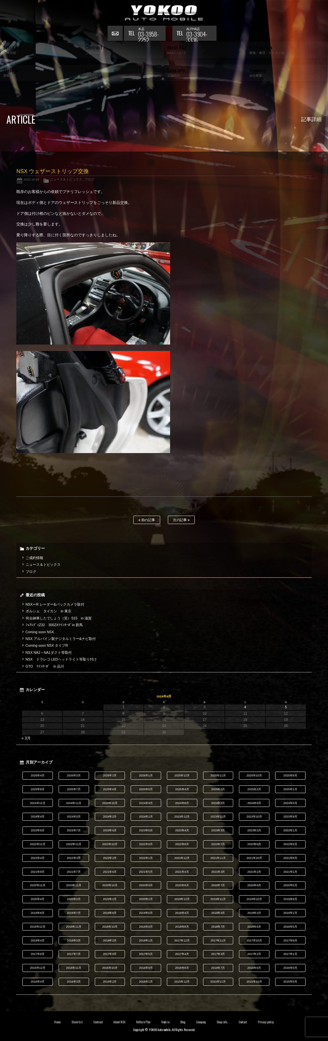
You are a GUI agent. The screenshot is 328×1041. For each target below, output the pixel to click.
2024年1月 (146, 816)
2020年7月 (218, 885)
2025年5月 (146, 789)
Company (201, 1022)
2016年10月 (110, 967)
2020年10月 (110, 885)
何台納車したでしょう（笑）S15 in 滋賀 (59, 618)
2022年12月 (37, 844)
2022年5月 (290, 844)
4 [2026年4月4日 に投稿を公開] (245, 707)
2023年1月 (290, 830)
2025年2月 (254, 789)
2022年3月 (74, 858)
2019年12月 (182, 899)
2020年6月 (254, 885)
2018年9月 (146, 926)
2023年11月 (218, 816)
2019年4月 (182, 912)
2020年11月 (73, 885)
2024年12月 (37, 803)
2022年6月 (254, 844)
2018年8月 (182, 926)
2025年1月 (290, 789)
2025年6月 (110, 789)
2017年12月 (182, 940)
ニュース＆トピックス (66, 179)
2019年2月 (254, 912)
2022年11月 (73, 844)
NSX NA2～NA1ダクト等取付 (49, 652)
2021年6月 (110, 871)
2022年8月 (182, 844)
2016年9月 (146, 967)
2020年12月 (37, 885)
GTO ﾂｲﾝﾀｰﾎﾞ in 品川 (45, 666)
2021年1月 (290, 871)
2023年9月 (290, 816)
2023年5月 (146, 830)
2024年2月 (110, 816)
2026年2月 (110, 775)
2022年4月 (38, 858)
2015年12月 (182, 981)
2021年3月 (218, 871)
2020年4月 (38, 899)
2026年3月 (74, 775)
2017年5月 (146, 954)
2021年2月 (254, 871)
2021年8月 (38, 871)
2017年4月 (182, 954)
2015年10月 (254, 981)
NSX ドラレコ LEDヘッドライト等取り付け (61, 659)
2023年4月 (182, 830)
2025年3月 (218, 789)
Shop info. (222, 1022)
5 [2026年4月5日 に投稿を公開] (286, 707)
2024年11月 (73, 803)
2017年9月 (290, 940)
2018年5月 (290, 926)
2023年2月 (254, 830)
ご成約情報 (34, 558)
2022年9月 (146, 844)
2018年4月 (38, 940)
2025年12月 (182, 775)
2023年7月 (74, 830)
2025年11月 (218, 775)
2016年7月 (218, 967)
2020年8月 (182, 885)
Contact (243, 1022)
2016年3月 (74, 981)
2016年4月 (38, 981)
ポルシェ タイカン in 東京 (48, 611)
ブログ (89, 179)
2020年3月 (74, 899)
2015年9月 (290, 981)
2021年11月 (218, 858)
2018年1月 (146, 940)
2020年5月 (290, 885)
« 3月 (26, 738)
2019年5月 (146, 912)
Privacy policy (266, 1022)
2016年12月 (37, 967)
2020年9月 (146, 885)
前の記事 (146, 520)
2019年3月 (218, 912)
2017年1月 (290, 954)
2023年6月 (110, 830)
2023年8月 (38, 830)
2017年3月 (218, 954)
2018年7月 (218, 926)
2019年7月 (74, 912)
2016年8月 (182, 967)
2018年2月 (110, 940)
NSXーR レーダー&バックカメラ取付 (55, 604)
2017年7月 (74, 954)
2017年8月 (38, 954)
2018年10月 (110, 926)
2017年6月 (110, 954)
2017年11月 (218, 940)
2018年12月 (37, 926)
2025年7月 (74, 789)
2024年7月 (218, 803)
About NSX (119, 1022)
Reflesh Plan (143, 1022)
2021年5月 (146, 871)
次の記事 (181, 520)
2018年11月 (73, 926)
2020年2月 (110, 899)
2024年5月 (290, 803)
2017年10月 (254, 940)
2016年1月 (146, 981)
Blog (182, 1022)
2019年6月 (110, 912)
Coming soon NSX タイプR (47, 645)
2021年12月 (182, 858)
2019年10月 (254, 899)
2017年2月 (254, 954)
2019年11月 (218, 899)
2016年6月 (254, 967)
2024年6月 (254, 803)
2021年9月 (290, 858)
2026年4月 (38, 775)
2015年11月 (218, 981)
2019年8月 (38, 912)
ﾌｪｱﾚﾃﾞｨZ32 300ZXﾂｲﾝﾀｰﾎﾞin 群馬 (54, 625)
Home (57, 1022)
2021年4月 (182, 871)
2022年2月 (110, 858)
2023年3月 (218, 830)
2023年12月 (182, 816)
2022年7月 (218, 844)
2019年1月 (290, 912)
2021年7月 (74, 871)
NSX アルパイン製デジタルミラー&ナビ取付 (61, 639)
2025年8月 (38, 789)
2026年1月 (146, 775)
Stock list (77, 1022)
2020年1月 (146, 899)
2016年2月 (110, 981)
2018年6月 (254, 926)
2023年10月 (254, 816)
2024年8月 (182, 803)
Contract (98, 1022)
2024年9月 (146, 803)
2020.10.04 (31, 179)
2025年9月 (290, 775)
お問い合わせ (116, 34)
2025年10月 (254, 775)
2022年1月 (146, 858)
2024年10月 (110, 803)
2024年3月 (74, 816)
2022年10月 (110, 844)
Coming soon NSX (40, 632)
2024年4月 (38, 816)
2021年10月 (254, 858)
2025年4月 (182, 789)
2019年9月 (290, 899)
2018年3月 (74, 940)
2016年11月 (73, 967)
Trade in (165, 1022)
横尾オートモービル (164, 13)
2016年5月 (290, 967)
